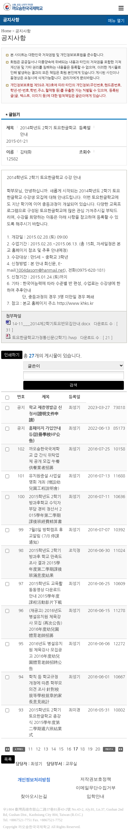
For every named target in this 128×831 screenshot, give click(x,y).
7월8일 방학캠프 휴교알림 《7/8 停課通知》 (46, 536)
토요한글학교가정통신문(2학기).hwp (44, 338)
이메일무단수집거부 (96, 787)
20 (97, 749)
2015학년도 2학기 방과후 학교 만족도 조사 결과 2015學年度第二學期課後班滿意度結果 (45, 562)
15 (61, 749)
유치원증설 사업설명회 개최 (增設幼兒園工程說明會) (45, 482)
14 (53, 749)
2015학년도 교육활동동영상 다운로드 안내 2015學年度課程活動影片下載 (46, 593)
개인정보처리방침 (34, 780)
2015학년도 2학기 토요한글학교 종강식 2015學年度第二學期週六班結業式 (45, 722)
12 (38, 749)
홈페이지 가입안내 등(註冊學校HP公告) (45, 434)
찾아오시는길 (34, 796)
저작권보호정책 (95, 779)
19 (90, 749)
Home (6, 31)
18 (82, 749)
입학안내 (95, 796)
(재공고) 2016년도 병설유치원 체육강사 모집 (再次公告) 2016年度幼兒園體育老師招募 (45, 622)
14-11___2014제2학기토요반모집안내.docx (51, 324)
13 (45, 749)
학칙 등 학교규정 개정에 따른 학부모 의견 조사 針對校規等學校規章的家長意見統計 (45, 689)
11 (30, 749)
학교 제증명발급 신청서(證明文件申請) (45, 413)
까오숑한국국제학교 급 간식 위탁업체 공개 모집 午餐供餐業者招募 (44, 458)
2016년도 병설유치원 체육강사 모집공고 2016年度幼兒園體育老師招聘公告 (46, 656)
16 (68, 749)
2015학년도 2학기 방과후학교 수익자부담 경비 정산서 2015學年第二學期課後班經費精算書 (45, 509)
